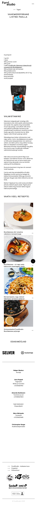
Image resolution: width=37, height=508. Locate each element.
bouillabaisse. (16, 164)
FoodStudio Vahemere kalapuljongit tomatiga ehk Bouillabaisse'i (17, 66)
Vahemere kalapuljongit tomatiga (14, 121)
